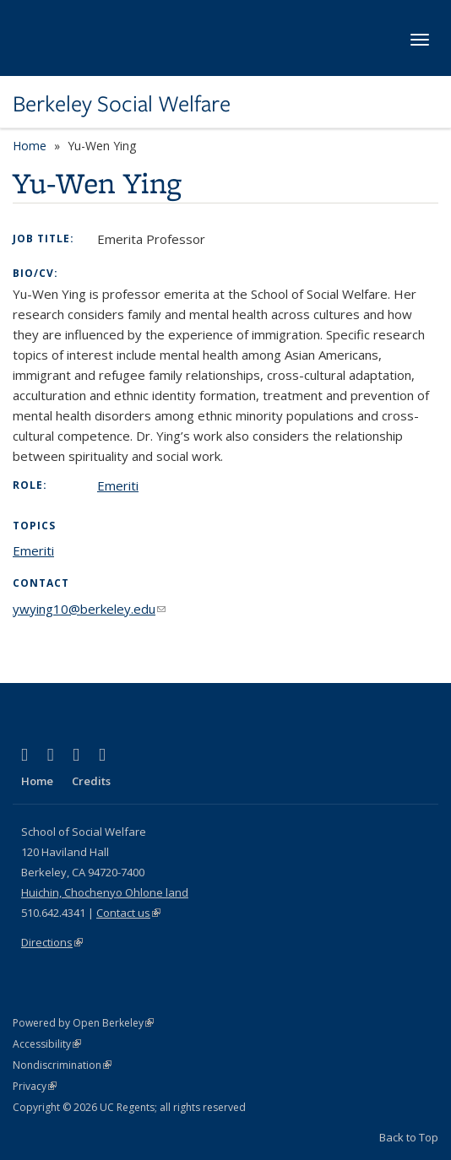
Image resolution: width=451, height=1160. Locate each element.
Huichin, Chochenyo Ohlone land (104, 892)
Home (29, 146)
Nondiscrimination (62, 1065)
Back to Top (408, 1137)
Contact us (128, 912)
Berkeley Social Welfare (122, 104)
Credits (91, 781)
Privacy (35, 1086)
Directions (52, 942)
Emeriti (118, 485)
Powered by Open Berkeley (83, 1023)
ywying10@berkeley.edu (89, 608)
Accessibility (47, 1044)
